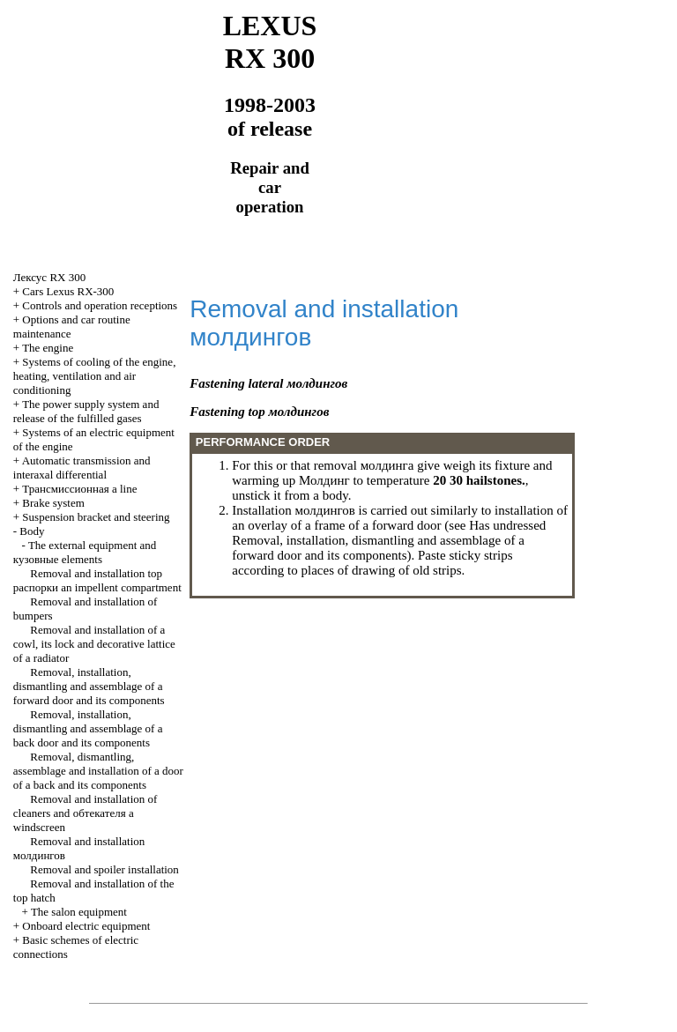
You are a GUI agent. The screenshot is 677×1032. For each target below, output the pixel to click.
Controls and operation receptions (99, 305)
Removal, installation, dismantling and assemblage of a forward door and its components (89, 686)
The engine (47, 347)
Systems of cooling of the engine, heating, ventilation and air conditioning (94, 376)
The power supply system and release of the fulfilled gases (86, 411)
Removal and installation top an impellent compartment (97, 580)
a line (79, 488)
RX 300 (49, 277)
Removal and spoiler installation (104, 869)
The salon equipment (79, 911)
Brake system (53, 502)
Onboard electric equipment (86, 925)
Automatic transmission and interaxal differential (82, 467)
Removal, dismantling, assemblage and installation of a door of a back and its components (98, 770)
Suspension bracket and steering (95, 516)
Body (31, 531)
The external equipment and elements (85, 552)
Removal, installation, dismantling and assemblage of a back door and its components (88, 728)
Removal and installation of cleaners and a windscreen (85, 813)
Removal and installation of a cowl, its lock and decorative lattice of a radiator (94, 643)
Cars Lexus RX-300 (68, 291)
